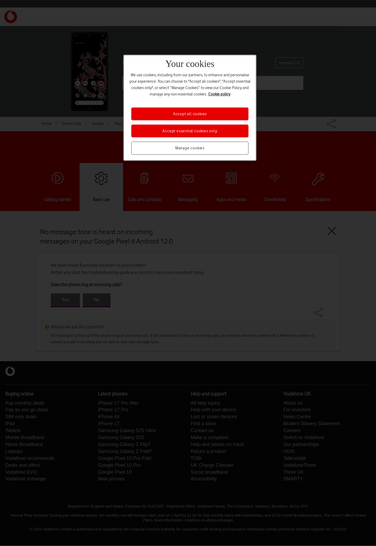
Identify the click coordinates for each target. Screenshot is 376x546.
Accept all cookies (190, 113)
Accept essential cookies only (189, 131)
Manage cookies (190, 148)
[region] (189, 108)
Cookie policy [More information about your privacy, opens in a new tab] (219, 94)
